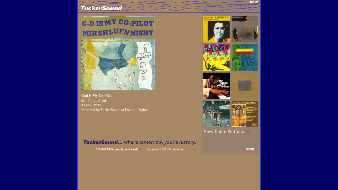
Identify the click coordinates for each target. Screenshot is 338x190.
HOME (253, 149)
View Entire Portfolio (227, 131)
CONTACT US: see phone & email (119, 149)
